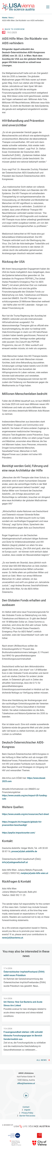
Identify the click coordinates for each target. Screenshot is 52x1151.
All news (43, 1060)
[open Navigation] (48, 7)
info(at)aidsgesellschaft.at (15, 862)
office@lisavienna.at (26, 1083)
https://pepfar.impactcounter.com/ (18, 832)
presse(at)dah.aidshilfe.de (24, 851)
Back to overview (13, 29)
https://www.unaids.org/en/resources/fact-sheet (25, 814)
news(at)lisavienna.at (12, 937)
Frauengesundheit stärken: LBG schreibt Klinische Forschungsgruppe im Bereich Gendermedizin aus (23, 1035)
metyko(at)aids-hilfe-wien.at (34, 873)
